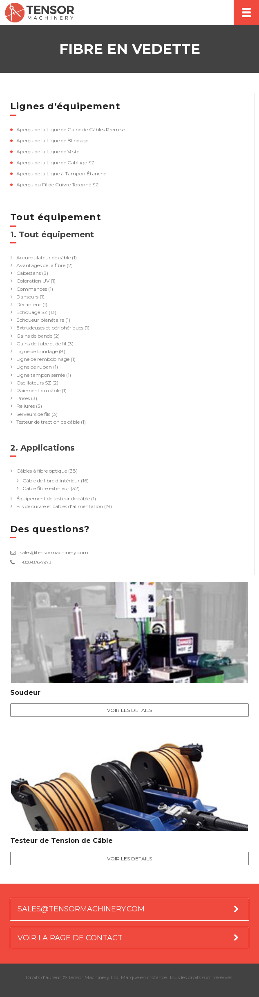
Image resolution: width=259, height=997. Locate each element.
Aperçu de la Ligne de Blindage (52, 140)
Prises (23, 398)
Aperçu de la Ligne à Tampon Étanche (61, 173)
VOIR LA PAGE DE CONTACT (70, 937)
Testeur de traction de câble (48, 422)
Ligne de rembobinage (42, 359)
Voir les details (129, 710)
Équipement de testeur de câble (53, 498)
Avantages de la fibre (40, 265)
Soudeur (25, 692)
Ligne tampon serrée (40, 375)
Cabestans (28, 273)
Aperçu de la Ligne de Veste (47, 151)
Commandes (31, 289)
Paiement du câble (38, 390)
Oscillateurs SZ (33, 383)
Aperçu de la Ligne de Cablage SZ (55, 162)
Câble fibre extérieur (45, 488)
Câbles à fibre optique (41, 471)
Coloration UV (32, 281)
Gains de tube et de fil (41, 343)
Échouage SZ (31, 312)
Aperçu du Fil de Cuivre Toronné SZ (57, 184)
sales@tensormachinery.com (54, 552)
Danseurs (27, 297)
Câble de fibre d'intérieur (51, 480)
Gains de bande (34, 336)
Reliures (25, 406)
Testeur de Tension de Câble (61, 840)
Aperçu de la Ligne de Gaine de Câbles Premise (70, 129)
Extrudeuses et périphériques (49, 328)
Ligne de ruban (34, 367)
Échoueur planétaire (40, 320)
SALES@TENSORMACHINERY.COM (81, 908)
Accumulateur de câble (43, 257)
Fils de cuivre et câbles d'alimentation (59, 506)
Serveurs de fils (33, 414)
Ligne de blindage (37, 351)
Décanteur (28, 304)
